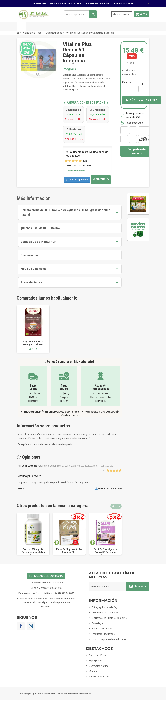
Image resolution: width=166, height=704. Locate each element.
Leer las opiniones (77, 179)
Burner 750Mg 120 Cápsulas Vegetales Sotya (33, 552)
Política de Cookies (102, 628)
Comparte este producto (134, 151)
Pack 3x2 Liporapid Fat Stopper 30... (69, 550)
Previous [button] (113, 506)
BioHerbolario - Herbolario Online (109, 618)
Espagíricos (95, 660)
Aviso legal (97, 623)
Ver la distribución (76, 170)
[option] (33, 329)
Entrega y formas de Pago (105, 607)
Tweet (21, 488)
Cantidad (127, 82)
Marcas (93, 671)
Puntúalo (101, 179)
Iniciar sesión (121, 14)
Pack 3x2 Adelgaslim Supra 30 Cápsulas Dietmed (105, 552)
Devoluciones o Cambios (105, 612)
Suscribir (137, 586)
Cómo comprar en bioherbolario (109, 639)
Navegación (21, 26)
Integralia (69, 69)
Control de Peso (97, 655)
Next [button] (119, 506)
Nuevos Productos (99, 676)
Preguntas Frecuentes (103, 634)
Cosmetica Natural (98, 665)
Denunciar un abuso (108, 488)
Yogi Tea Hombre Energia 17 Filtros (33, 343)
